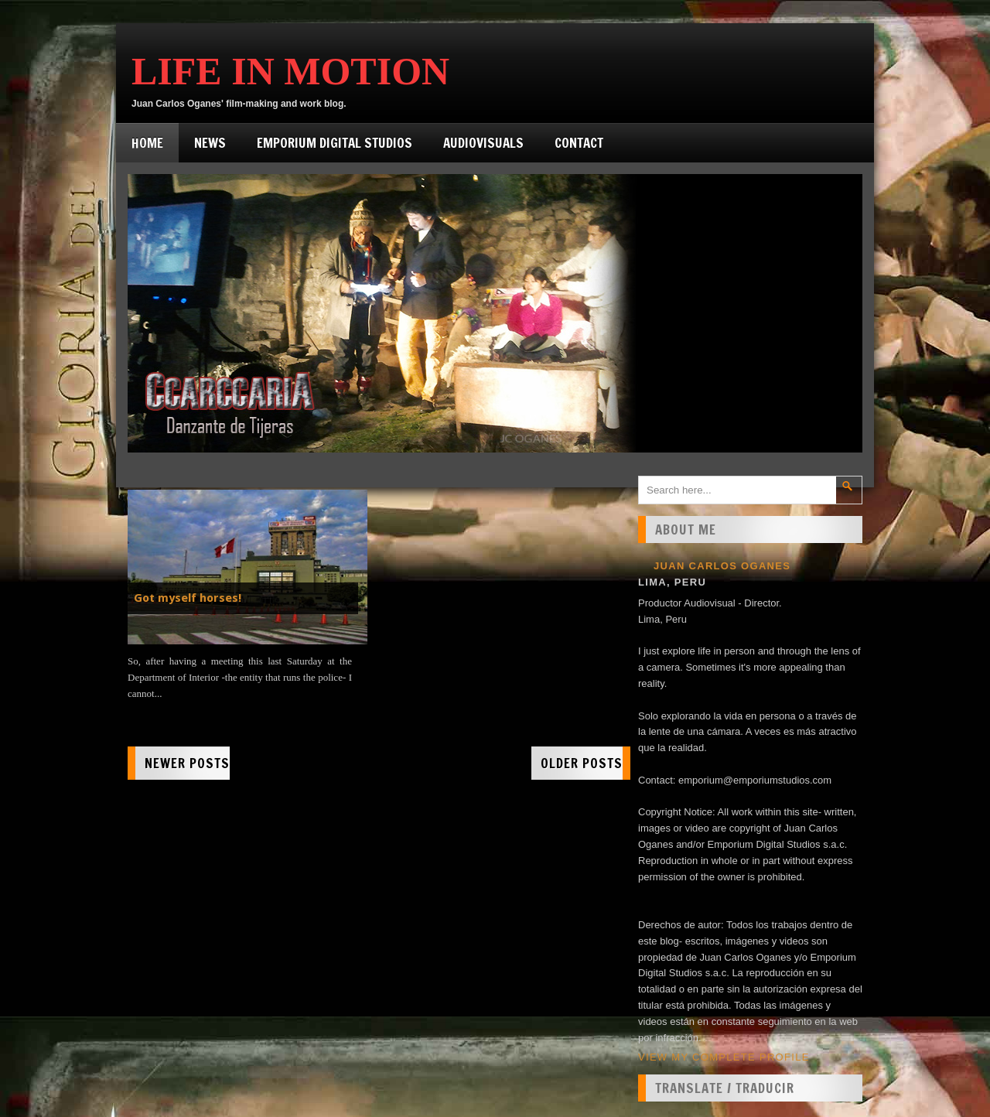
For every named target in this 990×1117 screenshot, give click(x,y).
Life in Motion (290, 71)
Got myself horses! (187, 598)
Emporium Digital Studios (334, 142)
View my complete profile (724, 1057)
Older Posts (582, 763)
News (210, 142)
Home (147, 142)
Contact (579, 142)
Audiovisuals (483, 142)
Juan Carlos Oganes (722, 566)
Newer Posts (187, 763)
